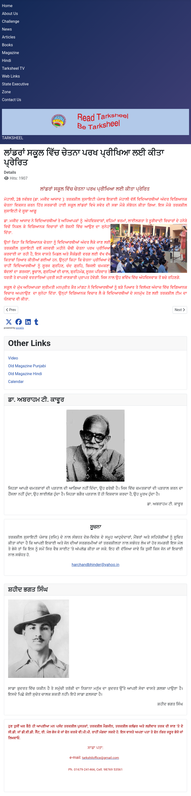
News (7, 29)
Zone (6, 92)
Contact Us (11, 99)
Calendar (16, 381)
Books (7, 45)
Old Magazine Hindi (25, 373)
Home (7, 5)
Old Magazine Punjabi (27, 366)
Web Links (11, 76)
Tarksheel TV (13, 68)
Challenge (10, 21)
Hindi (6, 60)
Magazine (10, 52)
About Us (10, 13)
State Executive (15, 84)
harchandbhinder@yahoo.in (95, 564)
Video (13, 358)
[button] (9, 322)
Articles (8, 37)
